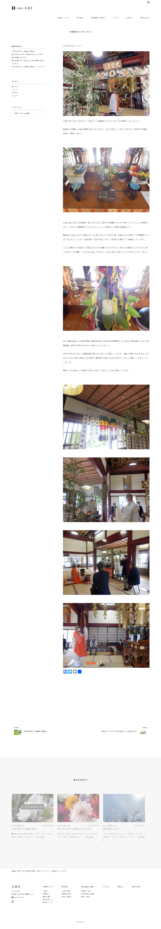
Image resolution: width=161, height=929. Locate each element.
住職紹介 (46, 897)
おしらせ (15, 98)
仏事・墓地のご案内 (98, 18)
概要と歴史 (46, 900)
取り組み (80, 18)
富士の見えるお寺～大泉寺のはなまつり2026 (27, 57)
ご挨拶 (45, 894)
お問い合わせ (144, 18)
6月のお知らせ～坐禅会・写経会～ (35, 734)
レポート (79, 49)
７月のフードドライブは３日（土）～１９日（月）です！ (119, 734)
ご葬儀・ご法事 (86, 894)
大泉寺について (63, 18)
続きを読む (40, 840)
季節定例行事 (66, 897)
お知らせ (129, 18)
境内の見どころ (48, 902)
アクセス (116, 18)
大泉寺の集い (66, 894)
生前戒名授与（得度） (88, 897)
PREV (16, 731)
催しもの (15, 89)
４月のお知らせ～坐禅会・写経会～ (24, 54)
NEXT (145, 731)
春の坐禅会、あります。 (20, 60)
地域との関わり (67, 900)
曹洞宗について (48, 905)
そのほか (15, 95)
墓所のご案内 (85, 900)
